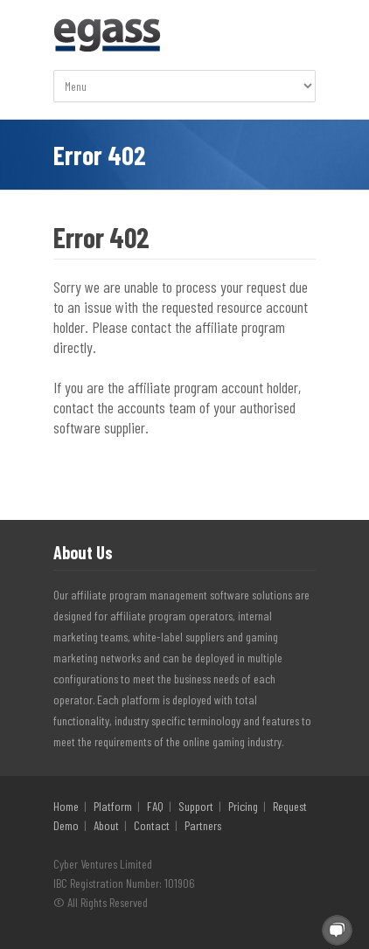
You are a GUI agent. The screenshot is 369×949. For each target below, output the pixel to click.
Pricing (243, 806)
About (106, 825)
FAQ (155, 806)
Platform (113, 806)
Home (66, 806)
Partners (202, 825)
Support (195, 806)
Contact (152, 825)
